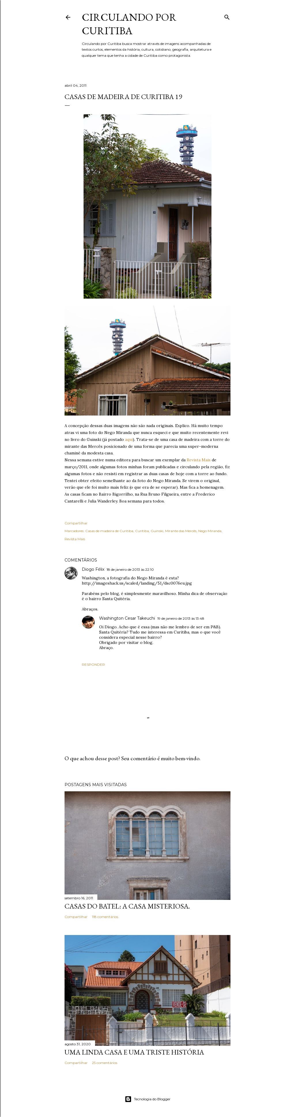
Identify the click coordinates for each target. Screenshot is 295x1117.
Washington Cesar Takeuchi (127, 618)
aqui (129, 439)
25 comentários (104, 1063)
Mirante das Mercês (180, 531)
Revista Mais (199, 459)
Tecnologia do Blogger (148, 1099)
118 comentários (105, 917)
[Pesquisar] (227, 16)
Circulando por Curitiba (129, 23)
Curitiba (142, 531)
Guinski (157, 531)
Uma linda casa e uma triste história (134, 1052)
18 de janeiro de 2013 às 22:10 (130, 569)
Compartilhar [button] (76, 523)
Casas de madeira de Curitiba (109, 531)
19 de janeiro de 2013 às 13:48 (180, 618)
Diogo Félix (93, 569)
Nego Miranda (210, 531)
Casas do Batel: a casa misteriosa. (127, 906)
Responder (93, 664)
